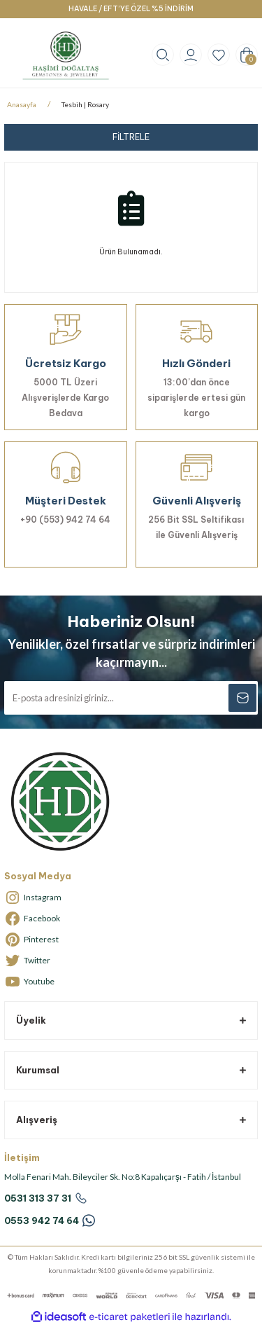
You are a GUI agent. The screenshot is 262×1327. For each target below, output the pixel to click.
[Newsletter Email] (131, 698)
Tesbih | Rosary (85, 104)
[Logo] (65, 55)
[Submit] (242, 698)
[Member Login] (191, 54)
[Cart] (246, 54)
